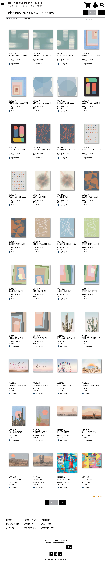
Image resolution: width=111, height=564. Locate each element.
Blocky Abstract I (17, 244)
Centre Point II (40, 197)
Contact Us (29, 528)
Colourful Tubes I (17, 150)
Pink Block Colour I (18, 103)
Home (9, 520)
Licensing (45, 520)
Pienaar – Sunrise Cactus (94, 338)
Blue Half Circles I (66, 103)
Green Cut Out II (65, 291)
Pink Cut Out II (16, 338)
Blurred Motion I (65, 56)
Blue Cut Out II (16, 291)
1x (58, 341)
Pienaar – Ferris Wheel (68, 385)
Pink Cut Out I (40, 338)
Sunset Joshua (89, 432)
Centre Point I (64, 197)
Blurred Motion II (42, 56)
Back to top (98, 496)
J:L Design (12, 59)
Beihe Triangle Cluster (44, 244)
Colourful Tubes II (91, 103)
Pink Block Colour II (91, 56)
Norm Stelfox (13, 435)
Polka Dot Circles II (91, 150)
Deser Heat (38, 479)
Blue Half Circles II (42, 103)
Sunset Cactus (40, 432)
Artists (10, 528)
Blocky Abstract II (91, 197)
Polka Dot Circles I (18, 197)
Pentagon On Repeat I (68, 150)
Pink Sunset (63, 432)
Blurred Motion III (18, 56)
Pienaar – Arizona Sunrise (94, 385)
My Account (12, 524)
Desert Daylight (17, 479)
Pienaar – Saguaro (66, 338)
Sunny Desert (15, 432)
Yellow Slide (88, 479)
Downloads (46, 524)
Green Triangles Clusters (94, 244)
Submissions (29, 520)
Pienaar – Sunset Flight (44, 385)
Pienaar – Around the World (23, 385)
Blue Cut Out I (40, 291)
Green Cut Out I (89, 291)
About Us (28, 524)
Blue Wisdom (63, 479)
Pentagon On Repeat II (44, 150)
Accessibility (46, 528)
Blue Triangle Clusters (68, 244)
